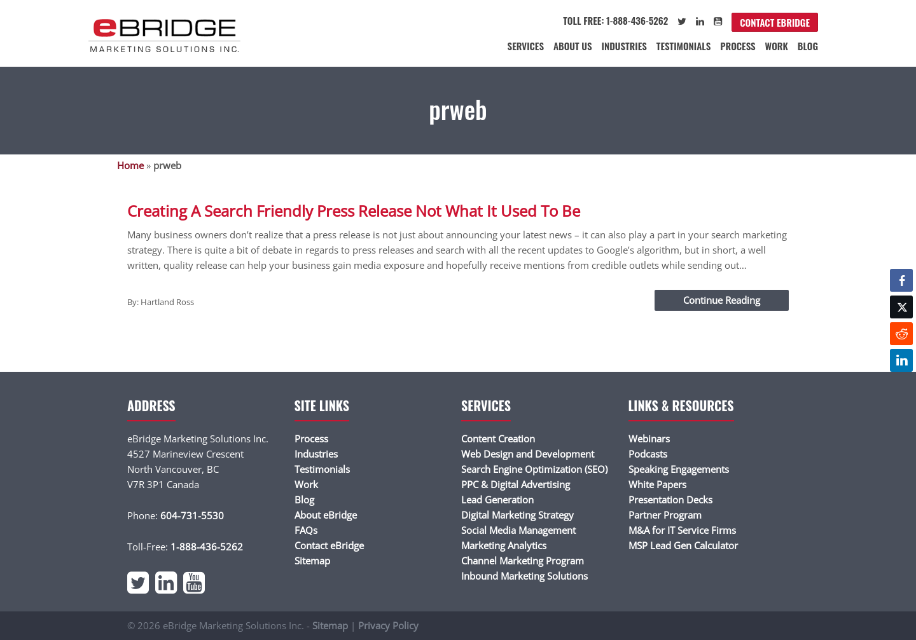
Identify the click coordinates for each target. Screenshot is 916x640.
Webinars (649, 438)
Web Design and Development (527, 453)
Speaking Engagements (678, 469)
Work (776, 46)
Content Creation (498, 438)
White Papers (657, 484)
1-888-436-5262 (206, 546)
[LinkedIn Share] (901, 360)
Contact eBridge (775, 22)
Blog (808, 46)
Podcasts (647, 453)
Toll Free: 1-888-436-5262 (615, 20)
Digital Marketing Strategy (517, 514)
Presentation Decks (670, 499)
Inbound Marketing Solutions (524, 575)
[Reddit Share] (901, 333)
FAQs (306, 530)
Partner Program (665, 514)
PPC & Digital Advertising (515, 484)
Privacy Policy (388, 625)
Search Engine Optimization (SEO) (534, 469)
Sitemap (312, 560)
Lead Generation (497, 499)
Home (130, 165)
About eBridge (326, 514)
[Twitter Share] (901, 307)
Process (737, 46)
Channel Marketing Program (522, 560)
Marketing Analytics (503, 545)
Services (526, 46)
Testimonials (683, 46)
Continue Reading (721, 300)
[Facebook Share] (901, 280)
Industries (624, 46)
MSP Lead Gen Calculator (683, 545)
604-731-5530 (192, 515)
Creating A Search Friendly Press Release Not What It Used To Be (353, 210)
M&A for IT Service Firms (682, 530)
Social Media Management (518, 530)
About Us (572, 46)
